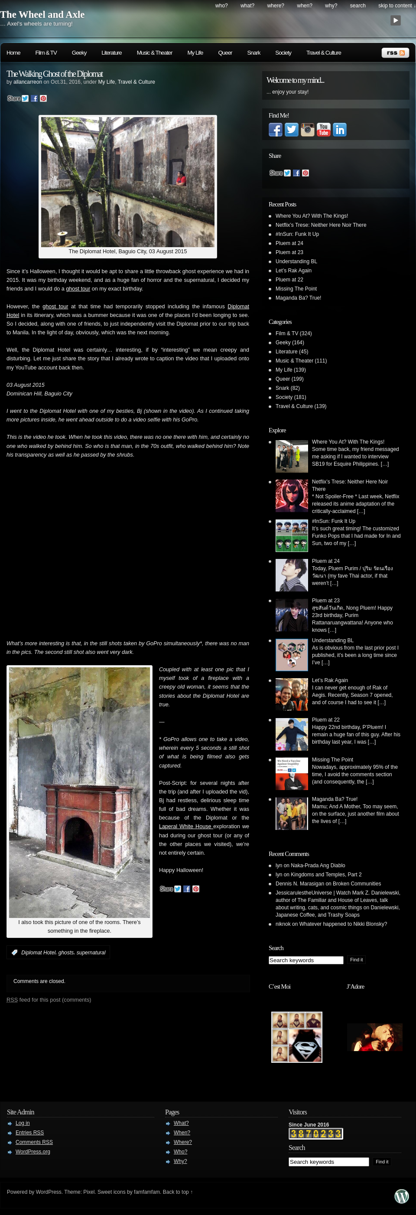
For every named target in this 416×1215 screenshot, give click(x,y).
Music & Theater (154, 52)
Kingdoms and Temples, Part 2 (326, 875)
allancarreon (27, 82)
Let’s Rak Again (294, 271)
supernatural (91, 953)
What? (247, 6)
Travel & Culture (323, 52)
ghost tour (78, 289)
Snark (253, 52)
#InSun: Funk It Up (297, 234)
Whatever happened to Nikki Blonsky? (343, 924)
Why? (331, 6)
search (358, 6)
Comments (34, 1142)
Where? (275, 6)
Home (13, 52)
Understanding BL (296, 261)
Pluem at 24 (289, 243)
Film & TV (46, 52)
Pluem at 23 (289, 252)
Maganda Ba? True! (298, 298)
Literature (111, 52)
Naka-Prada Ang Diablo (318, 865)
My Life (195, 52)
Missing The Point (296, 289)
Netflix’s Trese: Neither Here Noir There (321, 225)
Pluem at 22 (289, 280)
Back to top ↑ (178, 1192)
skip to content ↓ (397, 6)
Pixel (88, 1192)
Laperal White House (186, 826)
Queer (225, 52)
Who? (221, 6)
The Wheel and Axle (42, 14)
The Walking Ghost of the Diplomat (54, 73)
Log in (23, 1123)
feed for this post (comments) (48, 999)
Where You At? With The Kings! (312, 216)
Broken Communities (357, 884)
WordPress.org (33, 1152)
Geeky (79, 52)
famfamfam (147, 1192)
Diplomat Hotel (38, 953)
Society (283, 52)
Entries (30, 1133)
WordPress (49, 1192)
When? (304, 6)
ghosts (66, 953)
